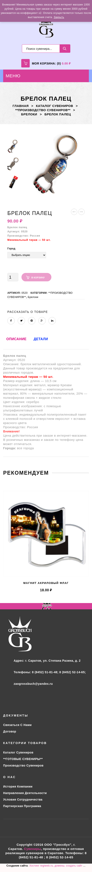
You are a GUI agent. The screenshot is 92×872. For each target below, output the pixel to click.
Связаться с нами (17, 725)
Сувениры (32, 849)
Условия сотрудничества (23, 799)
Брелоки (29, 114)
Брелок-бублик (74, 212)
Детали (41, 339)
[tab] (16, 341)
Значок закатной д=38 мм (82, 212)
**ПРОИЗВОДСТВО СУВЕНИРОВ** (43, 110)
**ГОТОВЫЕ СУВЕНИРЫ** (23, 759)
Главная (21, 106)
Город (11, 248)
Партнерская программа (22, 806)
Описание (16, 339)
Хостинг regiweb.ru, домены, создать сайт (56, 865)
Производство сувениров (23, 765)
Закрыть (59, 17)
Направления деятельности (25, 793)
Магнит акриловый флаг (46, 583)
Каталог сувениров (54, 106)
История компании (17, 786)
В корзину (38, 277)
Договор (9, 731)
